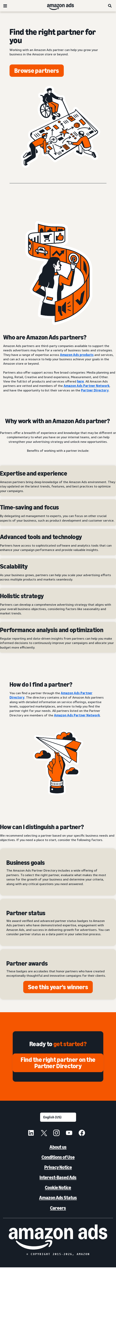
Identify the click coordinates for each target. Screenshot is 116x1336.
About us (58, 1147)
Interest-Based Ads (58, 1177)
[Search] (110, 6)
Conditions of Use (58, 1157)
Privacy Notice (58, 1167)
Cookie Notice (58, 1187)
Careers (58, 1208)
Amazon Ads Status (58, 1197)
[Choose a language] (58, 1117)
